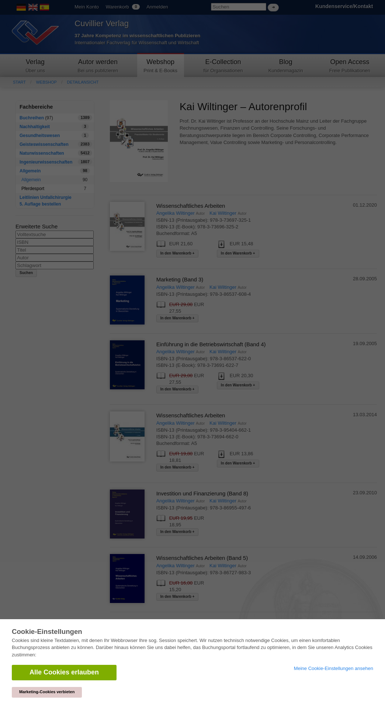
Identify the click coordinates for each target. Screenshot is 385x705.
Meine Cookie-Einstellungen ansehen (333, 668)
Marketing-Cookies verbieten (46, 692)
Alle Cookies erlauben (64, 672)
